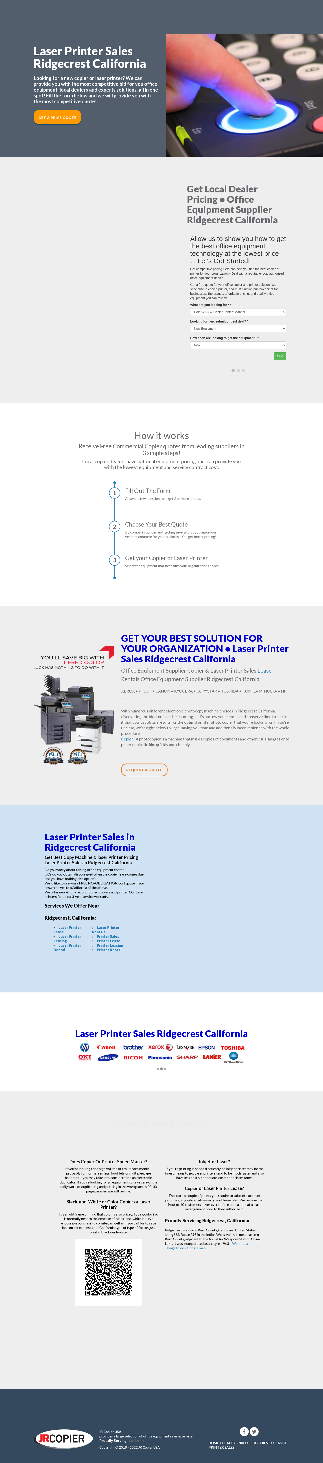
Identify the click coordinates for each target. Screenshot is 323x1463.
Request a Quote (144, 770)
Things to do (174, 1248)
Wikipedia (240, 1243)
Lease (265, 670)
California (136, 1441)
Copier (127, 738)
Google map (196, 1248)
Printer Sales (108, 936)
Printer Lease (108, 941)
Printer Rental (109, 950)
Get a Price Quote (57, 118)
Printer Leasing (110, 945)
